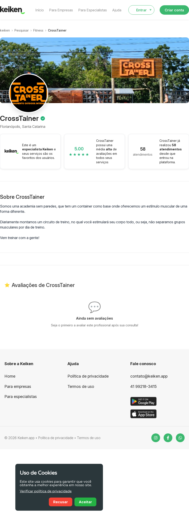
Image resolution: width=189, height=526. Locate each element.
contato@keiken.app (149, 376)
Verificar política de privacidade (46, 491)
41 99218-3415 (143, 386)
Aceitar (85, 502)
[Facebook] (168, 437)
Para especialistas (20, 396)
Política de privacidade (88, 376)
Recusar (60, 502)
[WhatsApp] (180, 437)
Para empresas (17, 386)
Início (39, 10)
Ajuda (116, 10)
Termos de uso (80, 386)
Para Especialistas (92, 10)
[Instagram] (155, 437)
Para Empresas (61, 10)
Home (9, 376)
